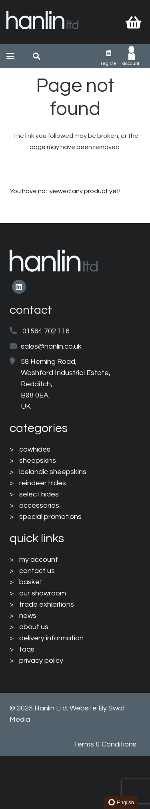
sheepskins (37, 460)
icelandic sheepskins (52, 472)
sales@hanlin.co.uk (51, 346)
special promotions (50, 517)
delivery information (51, 638)
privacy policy (41, 660)
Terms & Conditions (105, 744)
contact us (37, 571)
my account (38, 559)
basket (30, 582)
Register (109, 63)
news (27, 615)
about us (33, 627)
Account (131, 63)
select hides (39, 494)
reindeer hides (42, 483)
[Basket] (133, 22)
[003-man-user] (131, 53)
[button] (10, 56)
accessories (39, 505)
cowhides (34, 449)
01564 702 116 (46, 331)
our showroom (42, 593)
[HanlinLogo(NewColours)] (42, 22)
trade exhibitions (46, 604)
